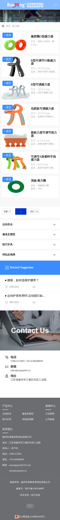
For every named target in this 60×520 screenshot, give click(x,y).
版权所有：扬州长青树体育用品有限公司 (30, 482)
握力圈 (15, 26)
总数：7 (7, 211)
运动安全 (7, 224)
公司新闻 (49, 419)
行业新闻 (49, 413)
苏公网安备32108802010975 (30, 516)
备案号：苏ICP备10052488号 (30, 488)
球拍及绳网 (8, 254)
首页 (8, 26)
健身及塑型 (8, 234)
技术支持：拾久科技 (30, 495)
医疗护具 (7, 244)
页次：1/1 (34, 211)
